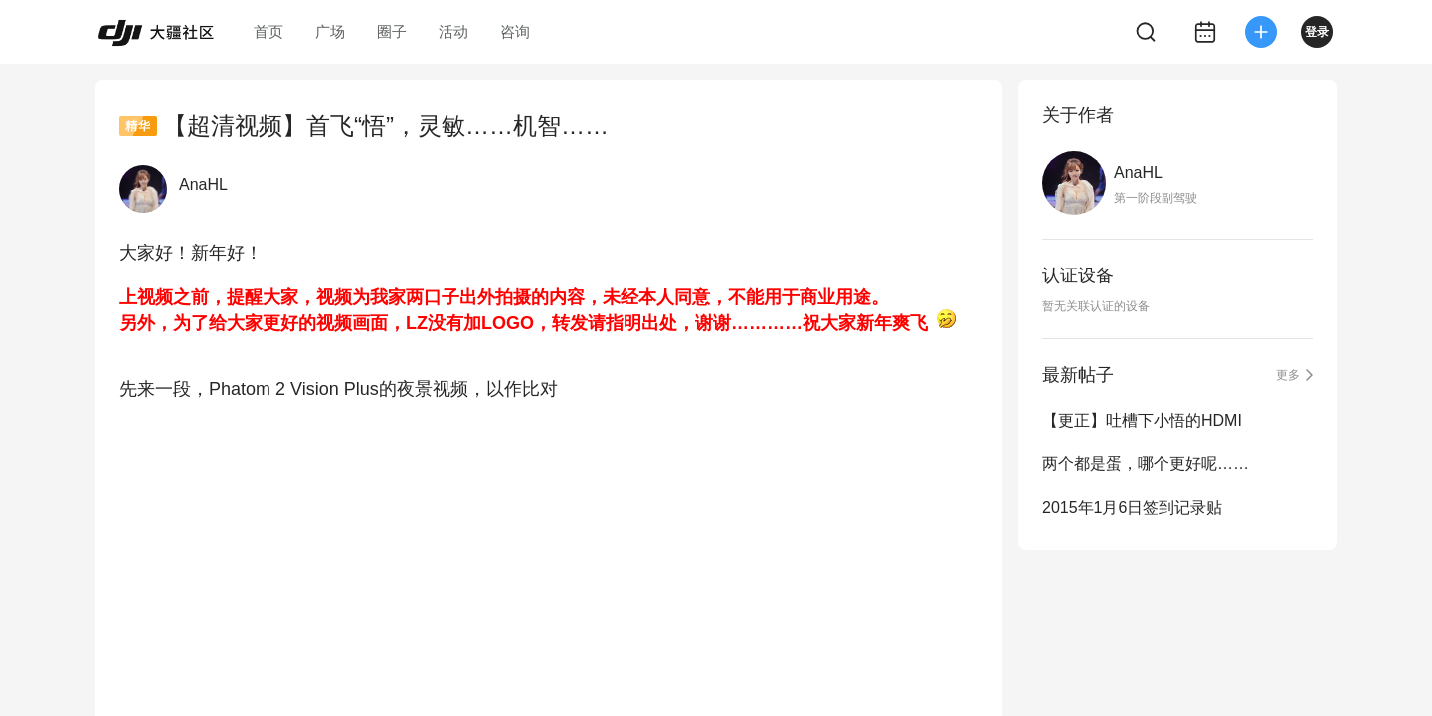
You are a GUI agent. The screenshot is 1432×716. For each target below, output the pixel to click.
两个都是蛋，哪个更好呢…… (1145, 463)
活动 (453, 31)
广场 (330, 31)
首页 (268, 31)
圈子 (392, 31)
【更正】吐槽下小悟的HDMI (1142, 420)
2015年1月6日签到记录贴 (1132, 507)
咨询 (515, 31)
